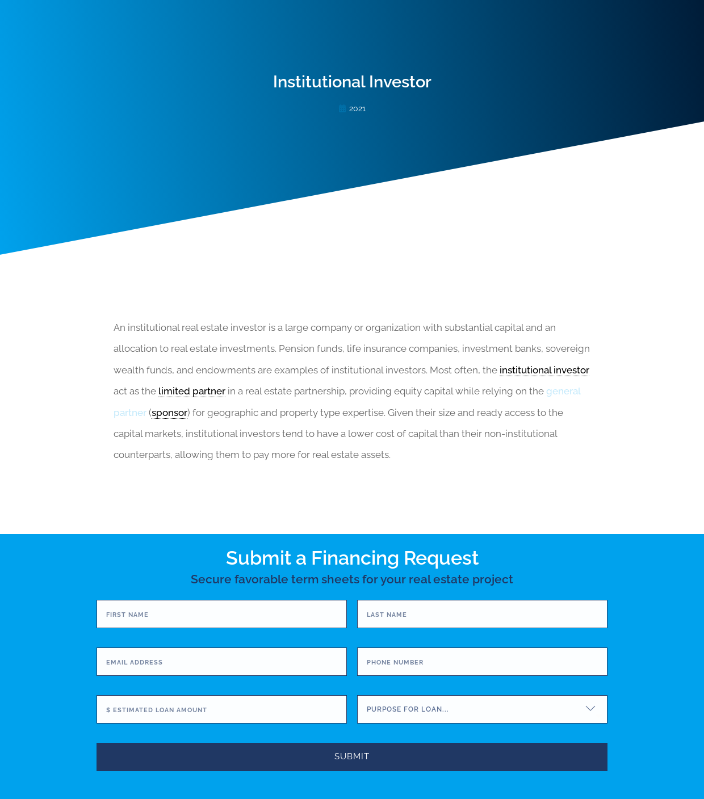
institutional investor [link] (544, 370)
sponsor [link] (169, 412)
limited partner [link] (191, 391)
